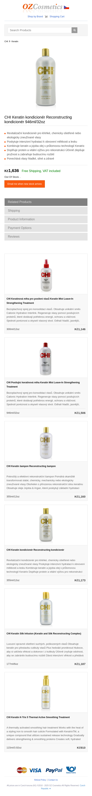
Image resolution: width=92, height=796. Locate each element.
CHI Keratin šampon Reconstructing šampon (31, 466)
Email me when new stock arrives (25, 184)
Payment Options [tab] (20, 228)
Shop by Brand (35, 16)
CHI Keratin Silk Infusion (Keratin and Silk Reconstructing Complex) (44, 633)
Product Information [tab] (21, 219)
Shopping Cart (57, 16)
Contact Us (53, 780)
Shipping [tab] (14, 210)
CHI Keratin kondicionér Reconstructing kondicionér (35, 550)
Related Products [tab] (20, 202)
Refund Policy (40, 780)
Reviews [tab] (13, 236)
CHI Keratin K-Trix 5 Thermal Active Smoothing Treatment (38, 717)
